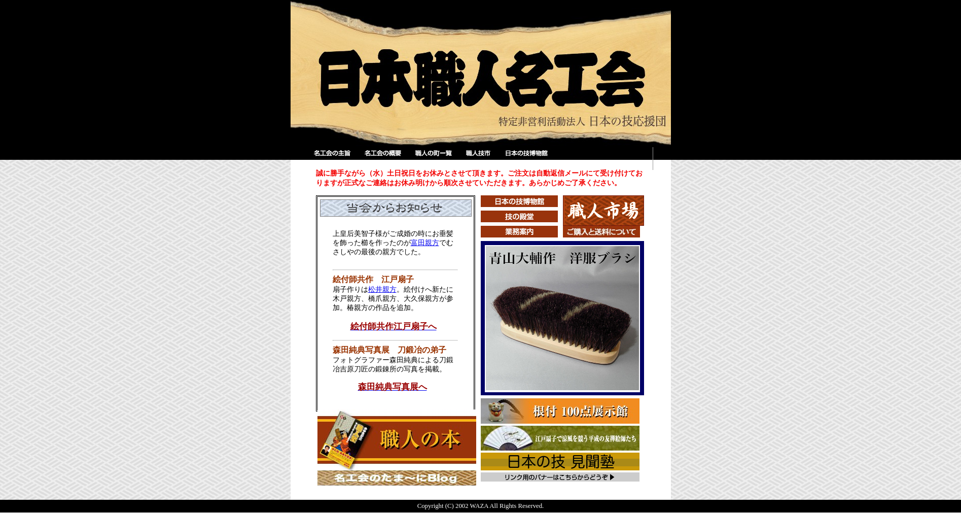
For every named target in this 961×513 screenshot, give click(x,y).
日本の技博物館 (526, 158)
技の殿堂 (519, 216)
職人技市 (480, 158)
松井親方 (382, 289)
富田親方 (425, 243)
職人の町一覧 (434, 158)
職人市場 (603, 210)
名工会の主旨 (333, 158)
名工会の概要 (384, 158)
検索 (602, 158)
